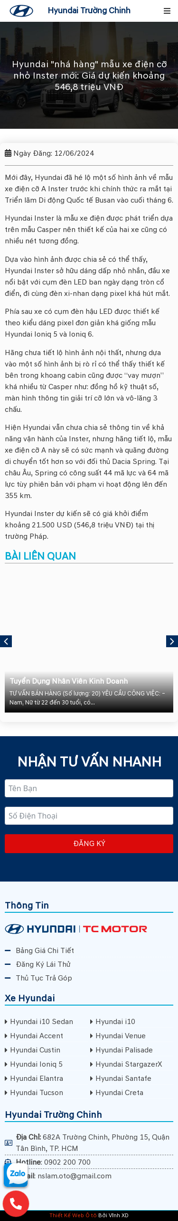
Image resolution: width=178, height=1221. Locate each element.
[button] (167, 10)
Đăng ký (89, 843)
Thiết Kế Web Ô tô (73, 1215)
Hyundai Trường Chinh (89, 10)
